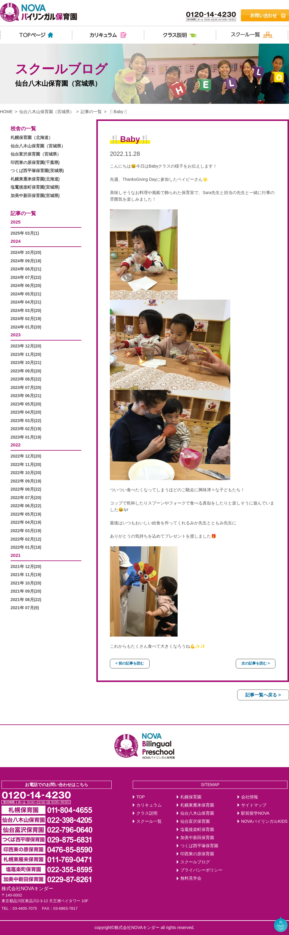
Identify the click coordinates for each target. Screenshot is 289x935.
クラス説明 (146, 813)
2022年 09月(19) (26, 481)
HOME (6, 111)
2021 (15, 555)
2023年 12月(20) (26, 346)
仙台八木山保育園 (197, 813)
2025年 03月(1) (25, 233)
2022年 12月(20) (26, 456)
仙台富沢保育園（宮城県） (36, 154)
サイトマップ (253, 805)
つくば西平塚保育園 (199, 846)
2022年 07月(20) (26, 497)
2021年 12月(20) (26, 566)
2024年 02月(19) (26, 318)
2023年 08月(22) (26, 379)
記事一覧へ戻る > (263, 694)
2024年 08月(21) (26, 269)
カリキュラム (149, 805)
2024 (15, 241)
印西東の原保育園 (197, 854)
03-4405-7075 (25, 908)
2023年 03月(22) (26, 420)
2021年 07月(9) (25, 608)
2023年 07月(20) (26, 387)
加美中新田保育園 (197, 837)
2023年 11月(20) (26, 354)
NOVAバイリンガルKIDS (264, 821)
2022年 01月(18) (26, 547)
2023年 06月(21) (26, 395)
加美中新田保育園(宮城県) (35, 195)
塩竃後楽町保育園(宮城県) (35, 187)
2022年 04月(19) (26, 522)
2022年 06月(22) (26, 506)
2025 (15, 221)
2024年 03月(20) (26, 310)
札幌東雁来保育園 (197, 805)
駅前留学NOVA (255, 813)
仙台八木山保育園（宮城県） (46, 111)
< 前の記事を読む (130, 663)
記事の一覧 (91, 111)
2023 (15, 334)
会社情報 (249, 797)
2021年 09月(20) (26, 591)
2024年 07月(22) (26, 277)
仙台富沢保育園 (195, 821)
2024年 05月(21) (26, 294)
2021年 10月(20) (26, 583)
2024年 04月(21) (26, 302)
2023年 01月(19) (26, 437)
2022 (15, 444)
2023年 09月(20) (26, 371)
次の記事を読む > (255, 663)
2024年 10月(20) (26, 252)
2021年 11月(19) (26, 574)
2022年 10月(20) (26, 473)
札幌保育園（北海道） (32, 137)
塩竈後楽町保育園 (197, 829)
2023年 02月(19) (26, 429)
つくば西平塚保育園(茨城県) (37, 170)
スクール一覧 (149, 821)
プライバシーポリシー (201, 870)
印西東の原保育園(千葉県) (35, 162)
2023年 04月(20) (26, 412)
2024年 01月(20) (26, 327)
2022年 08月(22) (26, 489)
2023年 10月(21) (26, 362)
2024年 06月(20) (26, 285)
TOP (140, 797)
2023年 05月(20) (26, 404)
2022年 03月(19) (26, 531)
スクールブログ (195, 862)
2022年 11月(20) (26, 464)
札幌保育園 (190, 797)
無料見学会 (190, 878)
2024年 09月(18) (26, 261)
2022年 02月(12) (26, 539)
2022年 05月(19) (26, 514)
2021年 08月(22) (26, 599)
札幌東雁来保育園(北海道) (35, 179)
